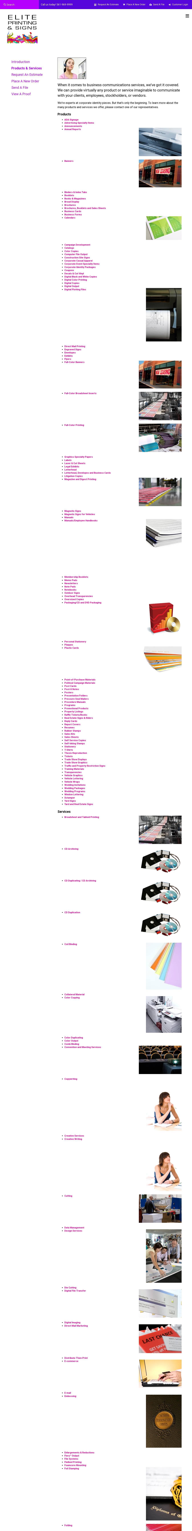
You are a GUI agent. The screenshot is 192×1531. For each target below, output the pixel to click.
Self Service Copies (75, 740)
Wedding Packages (74, 788)
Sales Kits (69, 734)
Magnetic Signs (72, 511)
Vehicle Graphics (73, 775)
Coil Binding (70, 944)
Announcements (73, 126)
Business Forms (73, 214)
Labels (68, 460)
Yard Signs (70, 801)
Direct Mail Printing (74, 346)
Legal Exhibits (71, 466)
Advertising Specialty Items (79, 123)
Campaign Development (77, 244)
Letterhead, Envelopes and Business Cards (87, 472)
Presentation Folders (76, 695)
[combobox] (19, 4)
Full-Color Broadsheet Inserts (80, 393)
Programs (69, 705)
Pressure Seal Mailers (76, 699)
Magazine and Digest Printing (80, 479)
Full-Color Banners (74, 362)
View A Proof (21, 94)
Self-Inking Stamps (74, 743)
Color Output (71, 1040)
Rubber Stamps (72, 730)
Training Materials (74, 769)
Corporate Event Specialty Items (81, 264)
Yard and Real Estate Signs (78, 804)
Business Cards (72, 211)
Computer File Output (76, 254)
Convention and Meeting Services (82, 1047)
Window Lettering (73, 794)
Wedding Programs (74, 791)
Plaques (68, 644)
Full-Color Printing (74, 425)
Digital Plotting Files (75, 289)
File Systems (71, 1458)
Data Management (74, 1227)
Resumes (69, 727)
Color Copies (71, 251)
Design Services (73, 1230)
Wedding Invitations (75, 785)
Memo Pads (70, 580)
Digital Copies (71, 283)
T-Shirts (68, 750)
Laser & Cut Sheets (74, 463)
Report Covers (72, 724)
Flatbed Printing (73, 1462)
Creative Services (74, 1135)
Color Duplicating (73, 1037)
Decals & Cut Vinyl (74, 273)
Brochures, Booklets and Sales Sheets (85, 208)
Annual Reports (72, 129)
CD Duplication (72, 912)
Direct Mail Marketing (76, 1325)
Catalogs (69, 248)
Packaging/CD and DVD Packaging (82, 602)
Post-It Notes (71, 689)
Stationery (70, 746)
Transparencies (73, 772)
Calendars (69, 217)
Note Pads (70, 586)
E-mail (67, 1393)
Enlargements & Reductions (79, 1452)
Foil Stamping (71, 1468)
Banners (68, 161)
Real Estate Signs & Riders (78, 718)
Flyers (67, 359)
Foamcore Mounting (75, 1465)
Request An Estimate (108, 4)
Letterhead (70, 469)
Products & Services (26, 68)
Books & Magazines (75, 198)
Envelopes (70, 352)
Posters (68, 692)
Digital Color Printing (75, 279)
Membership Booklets (76, 577)
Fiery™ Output (71, 1455)
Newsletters (71, 583)
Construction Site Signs (77, 257)
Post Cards (70, 686)
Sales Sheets (71, 737)
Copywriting (70, 1079)
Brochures (70, 205)
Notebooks (70, 589)
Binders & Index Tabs (75, 192)
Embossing (70, 1396)
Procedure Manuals (75, 702)
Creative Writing (73, 1139)
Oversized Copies (74, 599)
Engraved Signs (72, 349)
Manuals (68, 517)
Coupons (69, 270)
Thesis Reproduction (75, 753)
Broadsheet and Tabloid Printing (81, 817)
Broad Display (71, 201)
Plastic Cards (71, 648)
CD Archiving (71, 849)
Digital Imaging (72, 1322)
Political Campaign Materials (79, 683)
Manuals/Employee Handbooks (80, 520)
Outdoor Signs (72, 593)
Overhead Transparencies (78, 596)
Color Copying (72, 997)
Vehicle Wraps (72, 781)
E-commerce (71, 1361)
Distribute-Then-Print (76, 1358)
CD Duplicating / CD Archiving (80, 880)
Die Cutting (70, 1287)
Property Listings (73, 711)
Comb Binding (71, 1044)
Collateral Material (74, 994)
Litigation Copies (73, 476)
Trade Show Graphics (75, 762)
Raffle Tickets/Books (75, 715)
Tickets (68, 756)
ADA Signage (71, 119)
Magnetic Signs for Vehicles (79, 514)
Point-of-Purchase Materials (80, 679)
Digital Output (71, 286)
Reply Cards (70, 721)
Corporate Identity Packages (80, 267)
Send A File (158, 4)
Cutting (68, 1196)
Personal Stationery (75, 641)
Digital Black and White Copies (80, 276)
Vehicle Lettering (73, 778)
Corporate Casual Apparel (78, 260)
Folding (68, 1525)
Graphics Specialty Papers (78, 457)
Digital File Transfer (75, 1290)
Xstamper (69, 797)
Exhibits (68, 356)
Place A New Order (135, 4)
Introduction (20, 62)
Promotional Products (76, 708)
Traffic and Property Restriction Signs (84, 766)
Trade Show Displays (75, 759)
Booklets (69, 195)
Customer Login (180, 4)
